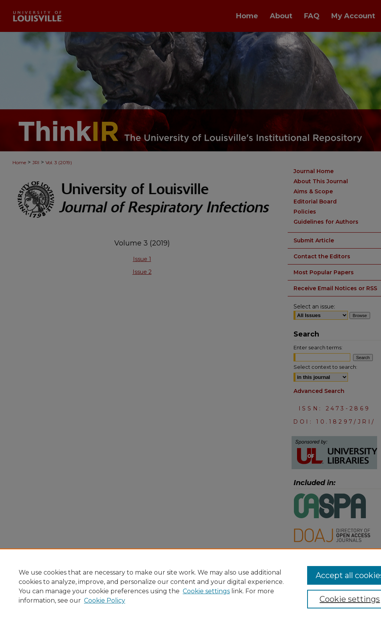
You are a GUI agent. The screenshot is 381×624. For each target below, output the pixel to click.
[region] (190, 586)
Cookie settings (206, 591)
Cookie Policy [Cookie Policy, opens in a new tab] (104, 600)
